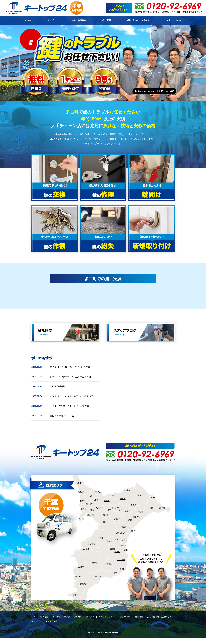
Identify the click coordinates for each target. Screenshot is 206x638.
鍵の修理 (56, 617)
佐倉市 (108, 510)
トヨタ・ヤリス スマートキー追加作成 (69, 406)
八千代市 (99, 508)
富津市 (81, 567)
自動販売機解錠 (57, 386)
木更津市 (85, 549)
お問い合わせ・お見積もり (159, 617)
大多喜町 (109, 564)
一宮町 (125, 550)
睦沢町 (117, 552)
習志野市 (91, 515)
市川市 (83, 509)
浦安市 (81, 519)
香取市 (140, 495)
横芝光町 (136, 517)
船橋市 (91, 510)
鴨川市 (98, 576)
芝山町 (127, 511)
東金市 (124, 527)
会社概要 (139, 617)
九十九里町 (130, 531)
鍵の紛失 (90, 617)
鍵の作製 (78, 617)
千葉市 (104, 522)
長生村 (123, 545)
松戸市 (83, 501)
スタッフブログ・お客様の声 (44, 621)
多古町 (133, 505)
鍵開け (67, 617)
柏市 (91, 496)
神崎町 (127, 490)
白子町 (124, 540)
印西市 (107, 501)
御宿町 (122, 569)
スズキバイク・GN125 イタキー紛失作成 (70, 367)
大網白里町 (120, 533)
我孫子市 (97, 492)
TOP (33, 617)
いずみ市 (121, 560)
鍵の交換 (44, 617)
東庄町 (153, 497)
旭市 (151, 508)
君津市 (95, 563)
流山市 (81, 492)
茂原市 (117, 539)
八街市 (117, 519)
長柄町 (109, 541)
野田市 (80, 483)
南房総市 (84, 584)
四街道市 (106, 515)
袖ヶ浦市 (91, 544)
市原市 (100, 538)
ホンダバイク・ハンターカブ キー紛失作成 (71, 396)
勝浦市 (114, 573)
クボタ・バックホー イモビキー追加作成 (70, 376)
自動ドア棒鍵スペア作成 (62, 415)
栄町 (113, 495)
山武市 (129, 520)
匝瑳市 (141, 512)
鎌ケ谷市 (90, 504)
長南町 (112, 549)
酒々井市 (115, 508)
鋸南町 (78, 576)
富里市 (121, 510)
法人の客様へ (125, 617)
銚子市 (162, 508)
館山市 (75, 595)
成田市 (123, 499)
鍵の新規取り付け (107, 617)
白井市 (96, 500)
